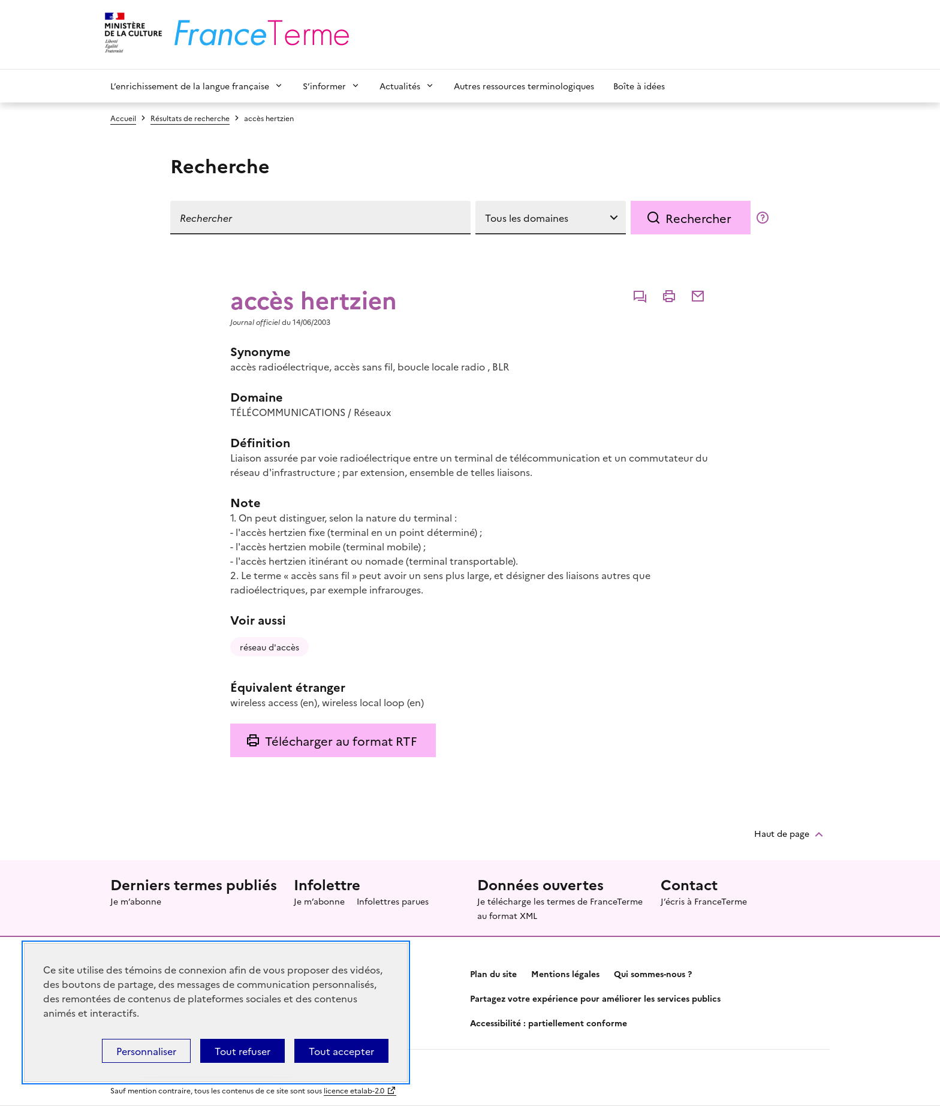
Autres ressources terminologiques (524, 86)
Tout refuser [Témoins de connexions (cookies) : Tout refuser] (242, 1050)
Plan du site (493, 974)
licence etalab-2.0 (354, 1090)
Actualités (399, 86)
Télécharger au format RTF (341, 740)
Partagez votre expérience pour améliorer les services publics (595, 998)
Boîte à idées (639, 86)
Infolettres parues (393, 901)
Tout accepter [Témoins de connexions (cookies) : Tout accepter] (341, 1050)
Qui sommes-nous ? (653, 974)
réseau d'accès (269, 647)
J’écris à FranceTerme (704, 901)
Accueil (123, 118)
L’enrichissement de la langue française (189, 86)
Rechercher (698, 217)
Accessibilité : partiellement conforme (548, 1023)
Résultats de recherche (190, 118)
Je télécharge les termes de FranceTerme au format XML (560, 908)
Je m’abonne (135, 901)
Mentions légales (565, 974)
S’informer (324, 86)
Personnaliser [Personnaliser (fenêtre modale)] (146, 1050)
